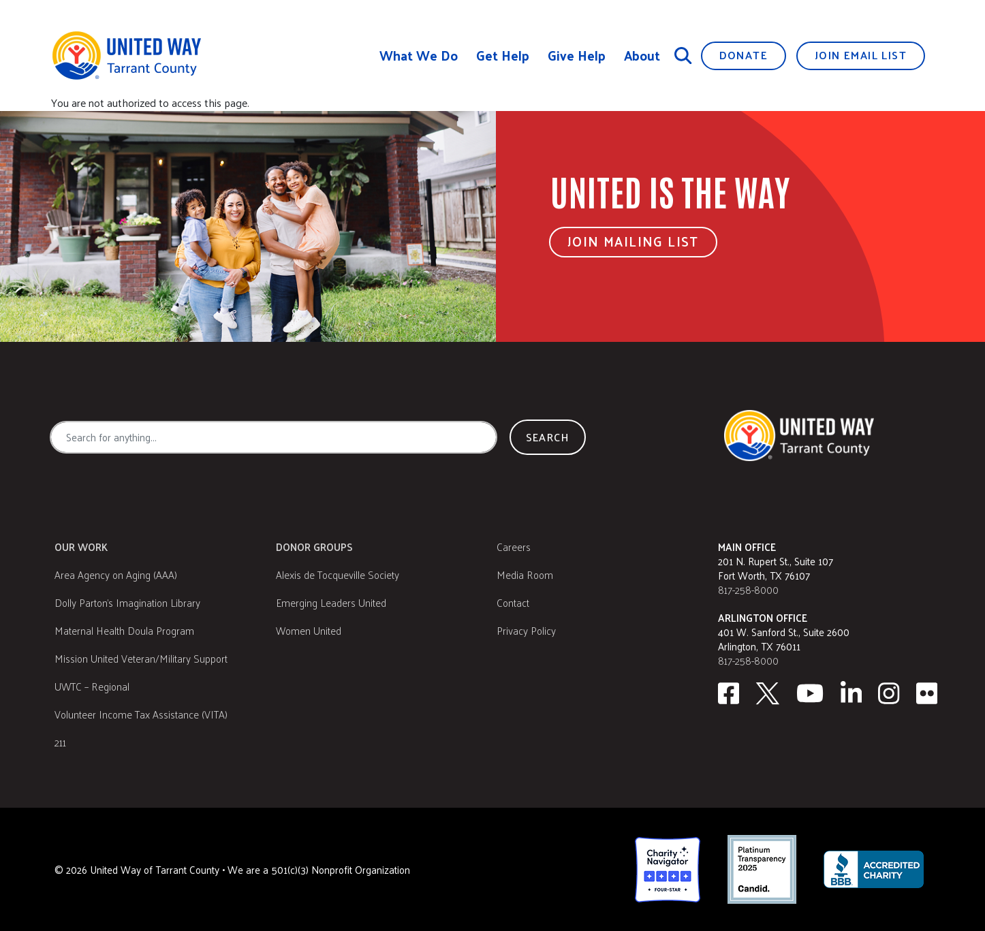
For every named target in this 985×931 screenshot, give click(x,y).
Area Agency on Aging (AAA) (115, 574)
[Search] (683, 55)
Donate (743, 55)
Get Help (502, 55)
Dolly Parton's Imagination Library (127, 602)
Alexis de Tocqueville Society (337, 574)
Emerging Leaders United (331, 602)
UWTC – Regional (91, 686)
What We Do (418, 55)
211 (60, 742)
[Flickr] (927, 693)
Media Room (525, 574)
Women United (308, 630)
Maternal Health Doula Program (124, 630)
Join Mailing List (633, 241)
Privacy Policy (526, 630)
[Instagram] (889, 693)
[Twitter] (767, 693)
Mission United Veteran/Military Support (141, 658)
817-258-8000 (748, 589)
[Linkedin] (851, 693)
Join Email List (861, 55)
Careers (514, 546)
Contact (513, 602)
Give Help (577, 55)
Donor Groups (314, 546)
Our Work (81, 546)
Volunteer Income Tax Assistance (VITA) (141, 714)
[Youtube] (810, 693)
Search (547, 437)
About (642, 55)
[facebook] (728, 693)
